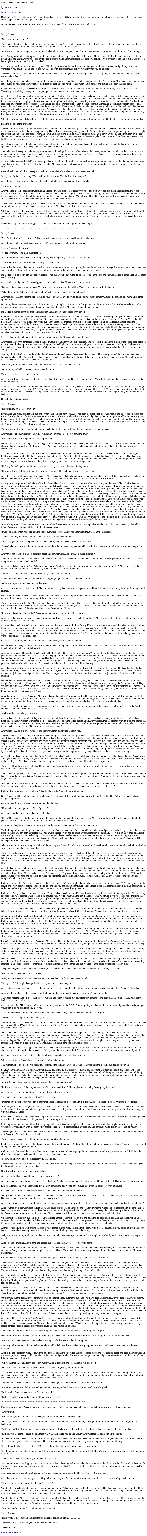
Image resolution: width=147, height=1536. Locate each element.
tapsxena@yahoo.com (11, 12)
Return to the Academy (11, 1532)
